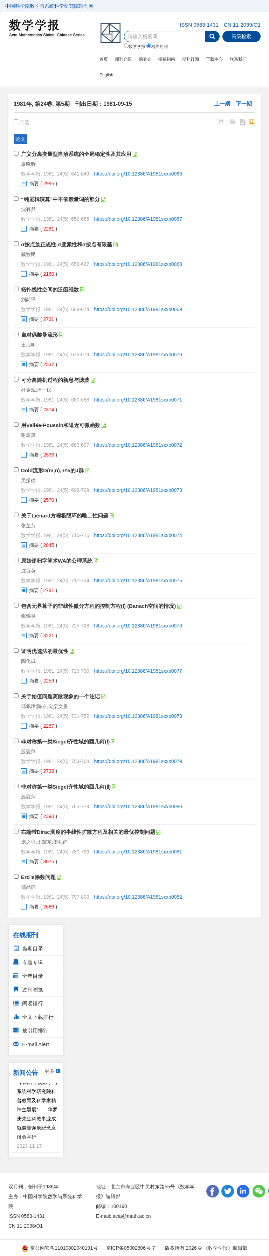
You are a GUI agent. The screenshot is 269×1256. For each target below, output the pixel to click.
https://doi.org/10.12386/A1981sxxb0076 (138, 626)
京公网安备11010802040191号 (60, 1248)
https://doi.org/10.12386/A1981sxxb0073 (138, 490)
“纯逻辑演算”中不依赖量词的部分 (60, 199)
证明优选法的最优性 (44, 651)
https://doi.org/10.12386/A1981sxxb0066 (138, 174)
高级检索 (241, 36)
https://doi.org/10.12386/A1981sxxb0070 (138, 354)
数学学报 (134, 46)
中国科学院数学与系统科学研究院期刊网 (49, 6)
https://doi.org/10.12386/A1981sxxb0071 (138, 400)
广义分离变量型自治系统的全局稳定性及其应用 (76, 154)
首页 (103, 59)
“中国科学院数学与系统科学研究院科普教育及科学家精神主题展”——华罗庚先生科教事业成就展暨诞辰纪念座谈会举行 (37, 1111)
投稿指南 (166, 59)
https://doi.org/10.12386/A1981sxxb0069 (138, 309)
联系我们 (238, 59)
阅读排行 (28, 1003)
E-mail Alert (31, 1044)
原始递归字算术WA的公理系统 (56, 561)
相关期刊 (157, 46)
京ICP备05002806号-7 (130, 1248)
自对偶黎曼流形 (39, 335)
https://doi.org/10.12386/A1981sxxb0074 (138, 535)
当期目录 (28, 949)
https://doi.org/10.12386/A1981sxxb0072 (138, 445)
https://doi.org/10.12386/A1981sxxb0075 (138, 580)
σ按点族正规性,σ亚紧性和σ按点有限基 (66, 244)
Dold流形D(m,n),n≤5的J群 (52, 470)
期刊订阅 (190, 59)
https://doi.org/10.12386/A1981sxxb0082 (138, 897)
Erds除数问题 (38, 877)
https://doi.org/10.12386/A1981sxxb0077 (138, 671)
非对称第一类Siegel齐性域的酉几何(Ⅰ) (65, 741)
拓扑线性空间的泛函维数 (50, 290)
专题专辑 (28, 962)
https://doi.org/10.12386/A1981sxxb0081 (138, 852)
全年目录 (28, 976)
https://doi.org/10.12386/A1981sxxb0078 (138, 716)
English (106, 75)
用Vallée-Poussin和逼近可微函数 (60, 425)
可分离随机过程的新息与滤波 (55, 380)
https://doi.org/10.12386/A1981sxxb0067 (138, 219)
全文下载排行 (33, 1017)
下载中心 (214, 59)
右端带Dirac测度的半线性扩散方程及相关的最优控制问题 (88, 832)
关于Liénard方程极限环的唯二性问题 (64, 516)
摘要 (34, 183)
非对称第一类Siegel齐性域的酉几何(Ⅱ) (66, 787)
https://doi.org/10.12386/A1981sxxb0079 (138, 761)
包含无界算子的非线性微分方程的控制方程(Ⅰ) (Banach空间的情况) (98, 606)
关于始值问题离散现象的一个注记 (60, 696)
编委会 (145, 59)
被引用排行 (30, 1031)
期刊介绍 (123, 59)
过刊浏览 (28, 990)
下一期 (244, 104)
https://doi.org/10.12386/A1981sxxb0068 (138, 264)
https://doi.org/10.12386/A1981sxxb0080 (138, 806)
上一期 (222, 104)
